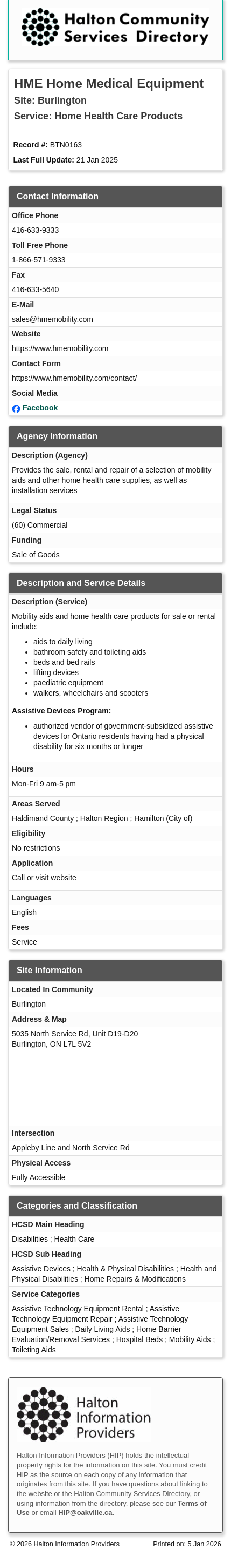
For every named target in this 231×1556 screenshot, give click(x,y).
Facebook (40, 407)
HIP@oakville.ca (85, 1512)
